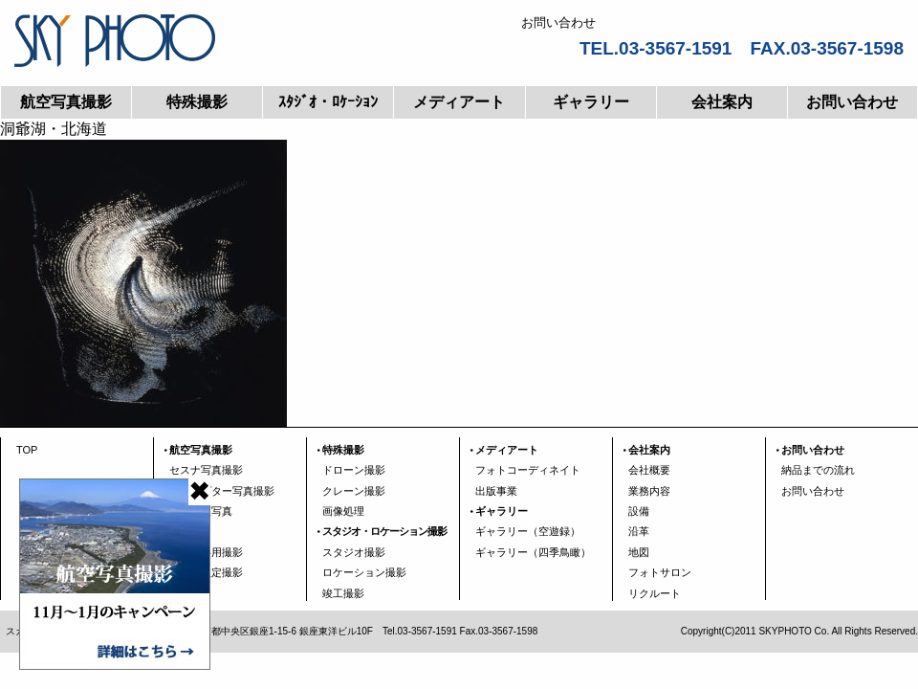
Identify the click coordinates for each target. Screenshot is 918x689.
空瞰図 (185, 531)
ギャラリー (591, 102)
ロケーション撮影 (364, 572)
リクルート (654, 593)
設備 (638, 511)
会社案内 (722, 102)
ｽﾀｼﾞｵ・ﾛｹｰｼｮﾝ (328, 102)
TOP (26, 450)
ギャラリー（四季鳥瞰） (533, 552)
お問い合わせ (852, 102)
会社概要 (649, 470)
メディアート (459, 102)
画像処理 (343, 511)
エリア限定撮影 (206, 572)
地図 (638, 552)
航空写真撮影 (66, 102)
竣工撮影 (343, 593)
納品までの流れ (818, 470)
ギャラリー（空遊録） (527, 531)
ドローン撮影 (353, 470)
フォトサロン (659, 572)
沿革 (638, 531)
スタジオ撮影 (353, 552)
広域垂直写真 (200, 511)
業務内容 (649, 491)
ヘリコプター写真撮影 (221, 491)
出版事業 (496, 491)
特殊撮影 (197, 102)
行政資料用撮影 (206, 552)
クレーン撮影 (353, 491)
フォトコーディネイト (527, 470)
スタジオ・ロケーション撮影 (384, 531)
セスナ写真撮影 (206, 470)
